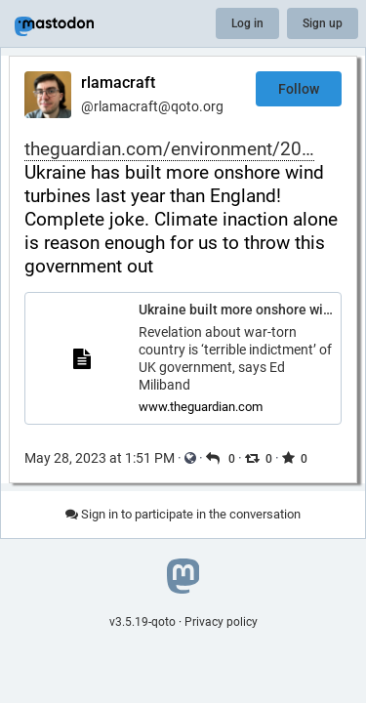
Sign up (323, 23)
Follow (298, 89)
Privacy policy (221, 622)
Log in (247, 23)
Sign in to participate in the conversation (183, 514)
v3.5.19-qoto (142, 622)
